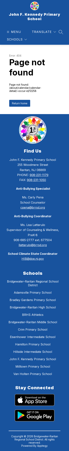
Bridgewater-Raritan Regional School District (33, 283)
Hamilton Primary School (32, 344)
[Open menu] (13, 32)
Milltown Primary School (32, 366)
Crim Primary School (32, 329)
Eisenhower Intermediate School (32, 337)
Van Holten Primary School (32, 374)
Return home (19, 103)
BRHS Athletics (32, 315)
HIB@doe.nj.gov (33, 259)
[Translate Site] (44, 32)
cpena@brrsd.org (32, 207)
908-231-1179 (39, 175)
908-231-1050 (36, 180)
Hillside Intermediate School (32, 352)
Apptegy (42, 445)
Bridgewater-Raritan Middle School (32, 322)
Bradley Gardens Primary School (33, 300)
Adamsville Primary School (33, 292)
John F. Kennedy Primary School (32, 359)
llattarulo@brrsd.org (33, 245)
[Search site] (61, 32)
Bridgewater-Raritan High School (33, 307)
